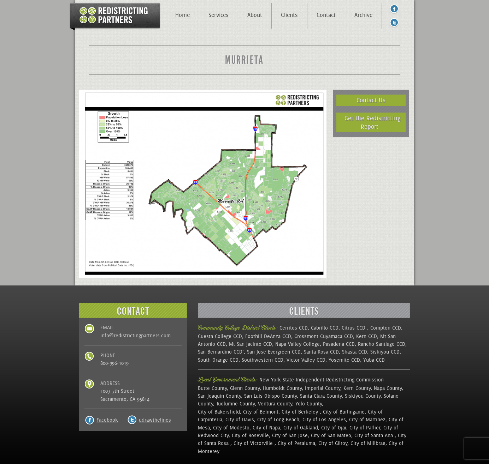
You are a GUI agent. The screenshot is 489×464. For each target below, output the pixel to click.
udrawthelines (155, 420)
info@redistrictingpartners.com (135, 335)
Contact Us (371, 100)
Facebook (107, 420)
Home (182, 14)
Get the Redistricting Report (372, 122)
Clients (289, 14)
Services (218, 14)
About (254, 14)
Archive (363, 14)
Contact (326, 14)
